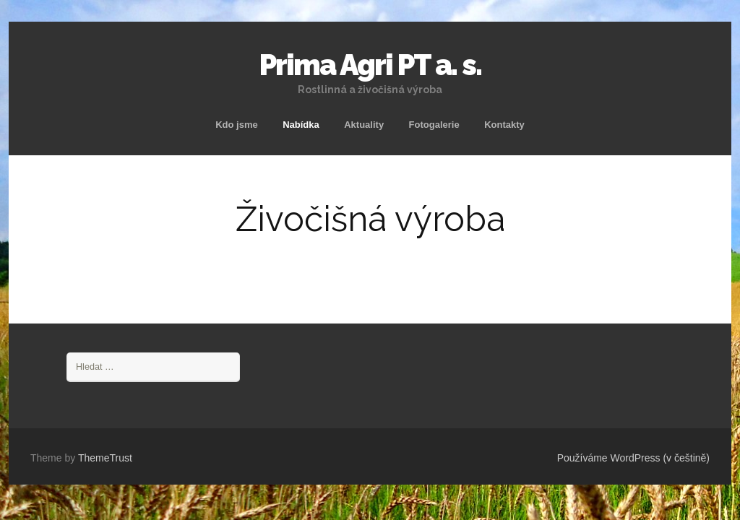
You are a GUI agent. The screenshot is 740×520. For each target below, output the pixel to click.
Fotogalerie (434, 124)
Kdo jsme (236, 124)
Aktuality (364, 124)
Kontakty (504, 124)
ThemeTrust (105, 458)
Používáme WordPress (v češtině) (633, 458)
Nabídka (301, 124)
